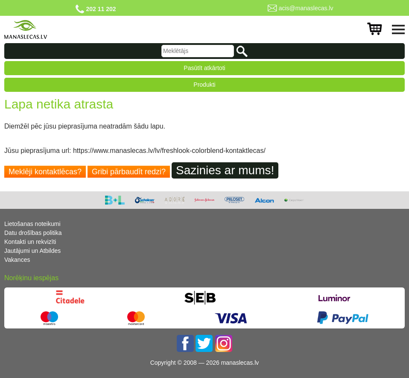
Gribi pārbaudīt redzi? (129, 171)
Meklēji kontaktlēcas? (45, 171)
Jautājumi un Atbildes (32, 250)
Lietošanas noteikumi (32, 223)
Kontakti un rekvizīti (30, 241)
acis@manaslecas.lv (306, 8)
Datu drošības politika (33, 232)
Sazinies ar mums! (225, 170)
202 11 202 (101, 9)
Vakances (17, 259)
